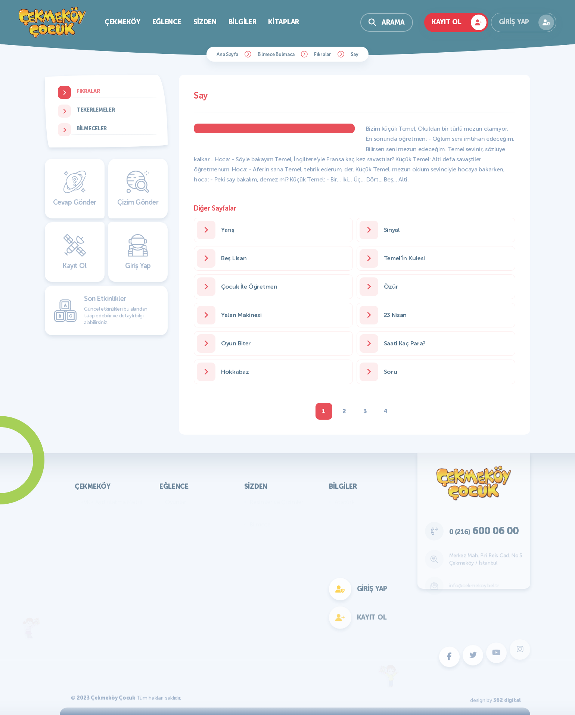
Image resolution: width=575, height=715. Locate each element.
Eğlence (166, 22)
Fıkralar (322, 54)
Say (354, 54)
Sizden (205, 22)
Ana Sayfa (227, 54)
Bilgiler (243, 22)
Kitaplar (283, 22)
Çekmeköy (122, 22)
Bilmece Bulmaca (276, 54)
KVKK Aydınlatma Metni (111, 502)
